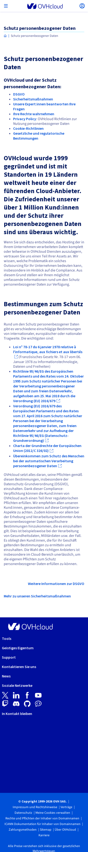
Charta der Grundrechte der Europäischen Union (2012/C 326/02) (47, 448)
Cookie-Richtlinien (28, 128)
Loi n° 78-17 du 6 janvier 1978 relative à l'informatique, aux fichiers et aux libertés (47, 349)
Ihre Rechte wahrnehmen (33, 113)
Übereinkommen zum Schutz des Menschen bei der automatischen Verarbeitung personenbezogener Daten (48, 461)
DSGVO (19, 94)
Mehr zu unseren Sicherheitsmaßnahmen (37, 596)
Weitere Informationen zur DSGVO (56, 583)
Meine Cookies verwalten (52, 812)
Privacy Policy (24, 118)
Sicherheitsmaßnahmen (33, 99)
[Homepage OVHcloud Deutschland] (5, 36)
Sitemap (45, 829)
